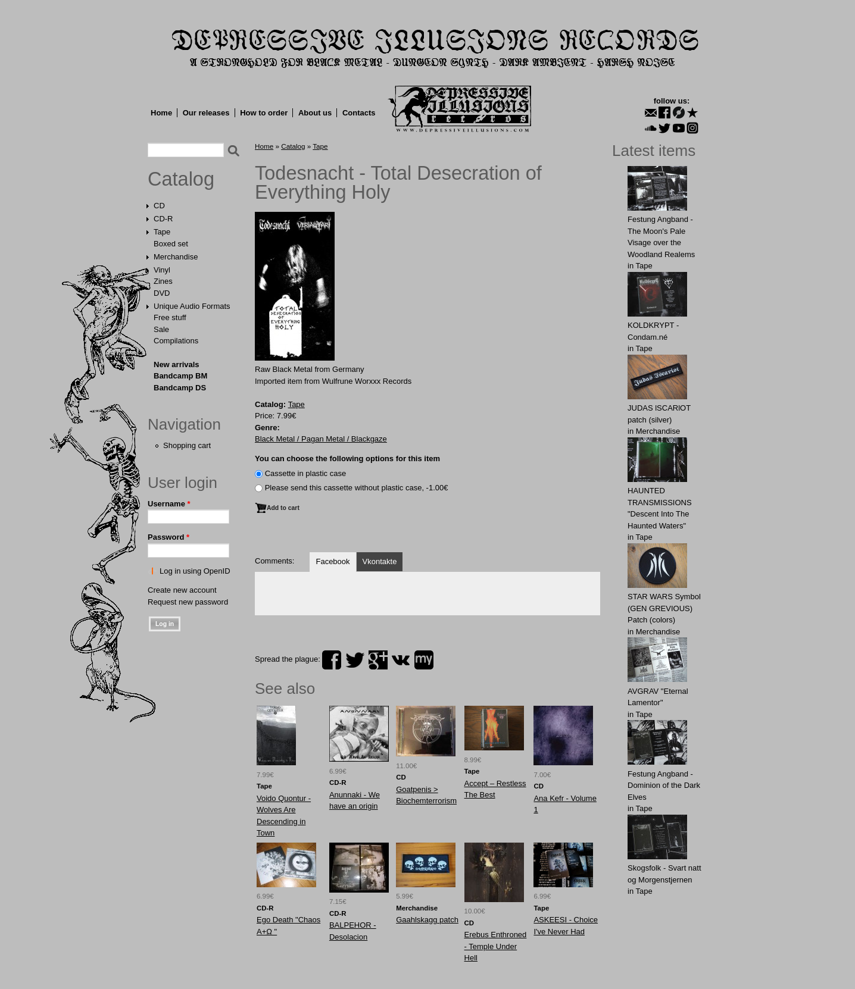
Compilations (176, 340)
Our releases (206, 112)
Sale (161, 329)
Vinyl (162, 269)
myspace (423, 659)
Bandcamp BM (180, 375)
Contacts (359, 112)
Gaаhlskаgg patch (427, 919)
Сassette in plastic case (306, 473)
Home (161, 112)
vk (400, 659)
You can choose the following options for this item (347, 458)
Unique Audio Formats (192, 306)
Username (169, 503)
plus (378, 659)
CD (159, 205)
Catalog (181, 179)
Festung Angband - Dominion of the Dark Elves (664, 785)
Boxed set (171, 243)
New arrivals (176, 364)
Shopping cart (187, 445)
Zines (163, 281)
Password (168, 537)
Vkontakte (380, 561)
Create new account (182, 590)
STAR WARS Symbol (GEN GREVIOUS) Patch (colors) (664, 608)
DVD (162, 293)
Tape (162, 231)
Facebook (333, 561)
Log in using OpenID (195, 571)
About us (315, 112)
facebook (331, 659)
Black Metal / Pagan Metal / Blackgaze (321, 438)
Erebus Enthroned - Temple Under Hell (495, 946)
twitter (354, 659)
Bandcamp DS (180, 387)
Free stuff (170, 317)
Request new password (188, 601)
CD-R (163, 218)
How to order (264, 112)
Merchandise (176, 256)
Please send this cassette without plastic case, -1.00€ (356, 487)
